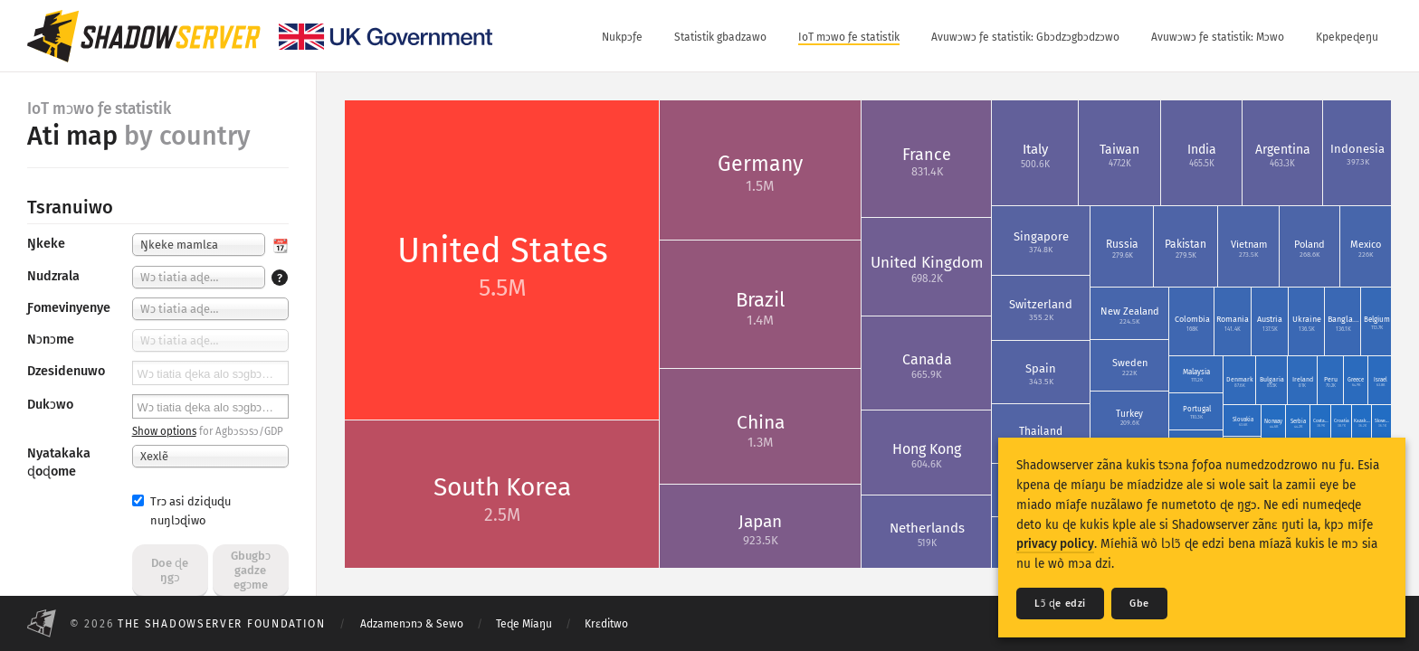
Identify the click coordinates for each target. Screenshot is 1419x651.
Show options (164, 431)
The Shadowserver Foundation (222, 624)
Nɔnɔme (50, 339)
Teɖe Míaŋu (524, 624)
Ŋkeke (46, 243)
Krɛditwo (606, 624)
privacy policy (1055, 544)
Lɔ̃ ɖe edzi (1060, 603)
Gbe (1139, 603)
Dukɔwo (50, 404)
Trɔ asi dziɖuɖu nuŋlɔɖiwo (181, 511)
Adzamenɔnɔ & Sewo (411, 624)
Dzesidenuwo (66, 371)
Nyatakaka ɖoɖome (58, 462)
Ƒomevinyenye (68, 308)
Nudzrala (53, 276)
